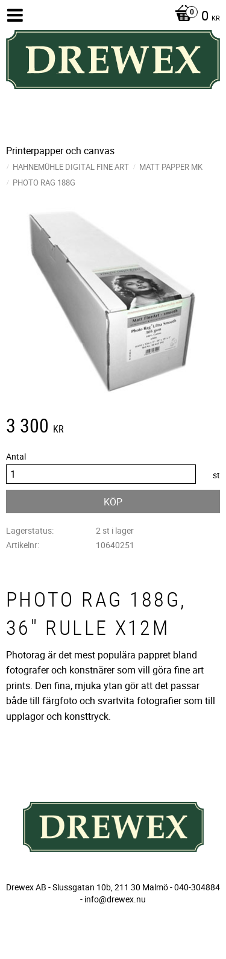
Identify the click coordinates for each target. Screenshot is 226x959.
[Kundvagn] (194, 17)
